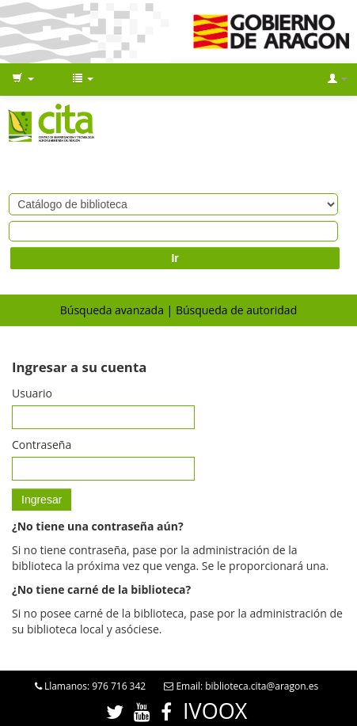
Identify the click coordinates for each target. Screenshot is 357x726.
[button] (23, 79)
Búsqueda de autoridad (236, 309)
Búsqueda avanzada (112, 309)
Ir (174, 258)
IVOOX (215, 710)
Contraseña (41, 444)
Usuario (32, 393)
